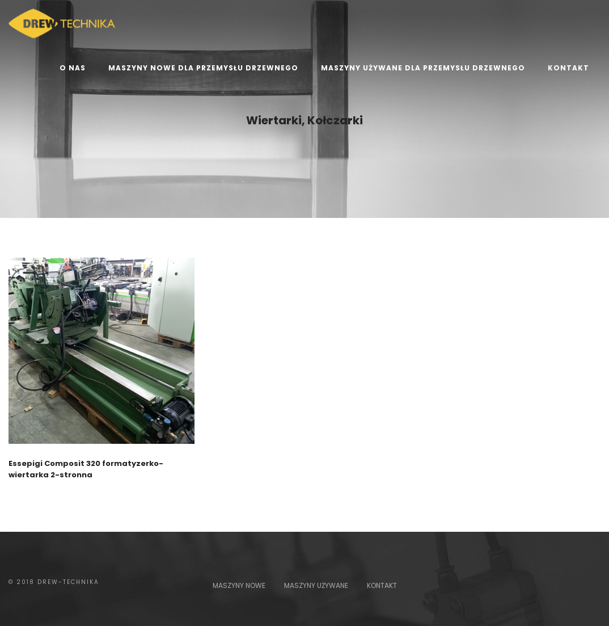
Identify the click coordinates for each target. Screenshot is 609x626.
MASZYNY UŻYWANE (316, 585)
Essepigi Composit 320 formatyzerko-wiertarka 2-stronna (86, 469)
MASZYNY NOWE (239, 585)
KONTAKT (382, 585)
